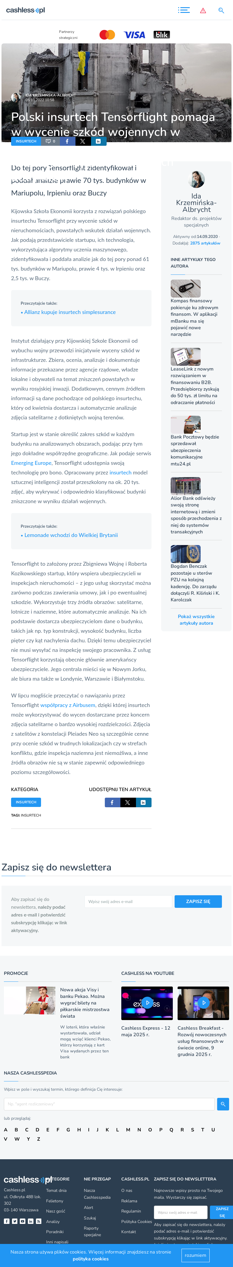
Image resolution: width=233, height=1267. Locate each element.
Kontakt (128, 1232)
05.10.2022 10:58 (39, 100)
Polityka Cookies (136, 1221)
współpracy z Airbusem (67, 705)
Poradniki (54, 1232)
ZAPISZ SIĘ (198, 901)
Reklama (129, 1201)
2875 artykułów (205, 243)
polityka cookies (91, 1259)
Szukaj (90, 1218)
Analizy (53, 1221)
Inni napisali (57, 1242)
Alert (88, 1207)
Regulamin (131, 1211)
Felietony (54, 1201)
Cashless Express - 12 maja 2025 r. (145, 1031)
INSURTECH (26, 141)
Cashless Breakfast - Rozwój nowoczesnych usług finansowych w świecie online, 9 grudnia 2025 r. (202, 1041)
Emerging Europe (31, 462)
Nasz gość (55, 1211)
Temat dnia (56, 1190)
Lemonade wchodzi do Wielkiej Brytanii (69, 535)
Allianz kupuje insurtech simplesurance (68, 312)
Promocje (16, 973)
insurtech (121, 472)
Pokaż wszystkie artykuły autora (196, 619)
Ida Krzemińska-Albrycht (50, 95)
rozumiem (195, 1255)
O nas (126, 1190)
